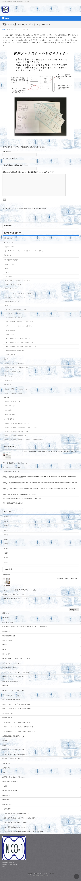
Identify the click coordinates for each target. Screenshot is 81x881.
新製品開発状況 (7, 574)
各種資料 (6, 397)
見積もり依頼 (8, 380)
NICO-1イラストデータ (11, 406)
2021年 (6, 539)
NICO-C (8, 272)
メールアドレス (10, 158)
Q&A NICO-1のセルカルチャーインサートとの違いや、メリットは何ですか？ (25, 251)
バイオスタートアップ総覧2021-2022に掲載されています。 (19, 590)
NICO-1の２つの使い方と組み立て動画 (16, 309)
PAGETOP (73, 609)
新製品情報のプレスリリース (11, 472)
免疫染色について (10, 354)
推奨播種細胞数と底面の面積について (16, 350)
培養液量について (10, 334)
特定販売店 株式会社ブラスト (13, 371)
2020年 (6, 544)
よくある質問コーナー (11, 419)
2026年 (6, 517)
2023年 (6, 530)
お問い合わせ (8, 376)
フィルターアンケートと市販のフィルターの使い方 (18, 293)
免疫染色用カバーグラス (11, 289)
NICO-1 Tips (8, 305)
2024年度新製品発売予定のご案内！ (13, 503)
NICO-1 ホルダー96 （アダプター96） (15, 297)
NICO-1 (7, 268)
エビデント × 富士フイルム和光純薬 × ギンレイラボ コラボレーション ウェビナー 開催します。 (50, 451)
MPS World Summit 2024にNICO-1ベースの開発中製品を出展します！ (23, 498)
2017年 (6, 557)
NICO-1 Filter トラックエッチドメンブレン (17, 280)
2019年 (6, 548)
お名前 (7, 151)
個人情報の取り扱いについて (12, 401)
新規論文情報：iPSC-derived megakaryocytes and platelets (19, 494)
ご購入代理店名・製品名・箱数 (15, 165)
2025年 (6, 521)
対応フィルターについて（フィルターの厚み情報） (19, 326)
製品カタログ (8, 238)
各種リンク (7, 384)
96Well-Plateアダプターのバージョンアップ (16, 599)
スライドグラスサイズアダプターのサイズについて (19, 321)
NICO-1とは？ (8, 242)
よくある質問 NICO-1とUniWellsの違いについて (17, 423)
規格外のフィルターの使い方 (13, 284)
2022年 (6, 535)
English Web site (9, 414)
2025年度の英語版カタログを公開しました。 (15, 463)
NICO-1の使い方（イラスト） (13, 313)
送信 (4, 199)
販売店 (6, 359)
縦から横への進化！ (10, 246)
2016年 (6, 562)
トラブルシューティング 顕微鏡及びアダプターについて (21, 346)
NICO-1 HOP (9, 276)
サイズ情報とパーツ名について (14, 317)
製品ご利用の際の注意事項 (12, 301)
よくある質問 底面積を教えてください (15, 435)
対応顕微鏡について (11, 330)
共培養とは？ (8, 255)
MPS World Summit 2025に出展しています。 (15, 467)
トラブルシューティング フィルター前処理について (20, 342)
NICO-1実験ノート (9, 410)
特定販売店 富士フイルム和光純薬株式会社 (16, 367)
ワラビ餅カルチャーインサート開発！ (68, 578)
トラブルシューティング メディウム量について (19, 338)
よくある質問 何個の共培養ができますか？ (16, 431)
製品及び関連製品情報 (11, 260)
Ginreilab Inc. (38, 874)
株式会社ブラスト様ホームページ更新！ (14, 594)
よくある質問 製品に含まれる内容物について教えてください (21, 427)
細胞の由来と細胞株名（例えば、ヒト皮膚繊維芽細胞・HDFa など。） (28, 172)
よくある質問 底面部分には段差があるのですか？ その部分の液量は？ (24, 439)
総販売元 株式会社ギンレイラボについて (16, 389)
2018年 (6, 553)
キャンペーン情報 (9, 264)
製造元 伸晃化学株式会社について (14, 393)
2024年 (6, 526)
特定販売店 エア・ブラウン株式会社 (15, 363)
